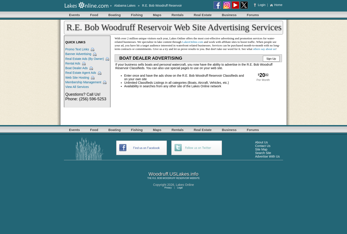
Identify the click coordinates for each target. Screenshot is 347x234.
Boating (114, 15)
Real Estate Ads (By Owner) (84, 59)
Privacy (168, 187)
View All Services (77, 87)
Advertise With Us (267, 156)
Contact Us (262, 146)
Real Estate (203, 15)
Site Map (261, 149)
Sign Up (271, 59)
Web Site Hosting (77, 77)
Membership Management (83, 82)
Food (94, 15)
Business (229, 15)
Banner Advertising (78, 54)
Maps (157, 15)
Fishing (137, 15)
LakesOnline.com (192, 42)
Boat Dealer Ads (76, 68)
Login (260, 5)
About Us (261, 142)
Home (276, 5)
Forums (253, 15)
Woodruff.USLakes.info (173, 174)
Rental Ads (72, 63)
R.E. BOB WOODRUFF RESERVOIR (170, 178)
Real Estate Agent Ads (80, 72)
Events (74, 15)
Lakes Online (185, 184)
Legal (180, 187)
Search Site (263, 153)
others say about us (264, 49)
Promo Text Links (77, 49)
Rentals (177, 15)
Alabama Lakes (125, 5)
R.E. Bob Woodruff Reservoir (162, 5)
